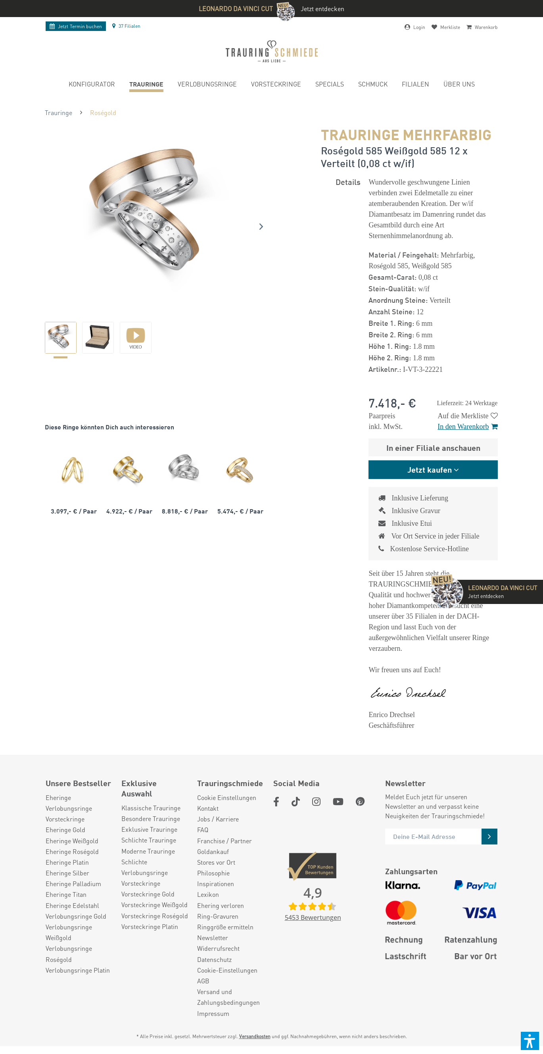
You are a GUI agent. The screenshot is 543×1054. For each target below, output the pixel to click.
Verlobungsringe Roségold (69, 953)
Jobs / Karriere (218, 819)
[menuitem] (91, 85)
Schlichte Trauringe (148, 840)
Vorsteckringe (65, 819)
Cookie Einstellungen (226, 797)
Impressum (213, 1013)
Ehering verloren (220, 905)
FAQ (202, 829)
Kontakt (208, 808)
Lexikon (208, 894)
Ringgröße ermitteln (225, 927)
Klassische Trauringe (150, 808)
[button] (530, 1041)
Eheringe (58, 797)
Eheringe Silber (67, 873)
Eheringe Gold (65, 829)
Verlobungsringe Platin (78, 970)
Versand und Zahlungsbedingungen (228, 996)
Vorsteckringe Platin (149, 926)
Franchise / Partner (224, 841)
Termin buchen (76, 26)
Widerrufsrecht (218, 948)
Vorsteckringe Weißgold (154, 904)
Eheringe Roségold (72, 851)
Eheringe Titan (66, 894)
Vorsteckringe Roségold (154, 916)
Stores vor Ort (216, 862)
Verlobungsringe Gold (76, 916)
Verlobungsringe (69, 808)
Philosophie (213, 873)
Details (348, 181)
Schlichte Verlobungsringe (144, 867)
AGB (203, 981)
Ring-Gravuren (217, 916)
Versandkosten (255, 1036)
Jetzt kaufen (429, 469)
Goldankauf (213, 851)
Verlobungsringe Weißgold (69, 932)
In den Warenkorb (467, 427)
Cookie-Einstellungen (227, 970)
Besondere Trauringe (150, 818)
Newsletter (212, 937)
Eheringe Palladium (73, 883)
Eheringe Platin (67, 862)
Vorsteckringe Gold (148, 894)
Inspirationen (215, 883)
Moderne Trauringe (148, 851)
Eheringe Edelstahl (72, 905)
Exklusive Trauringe (149, 829)
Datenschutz (214, 959)
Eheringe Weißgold (72, 841)
